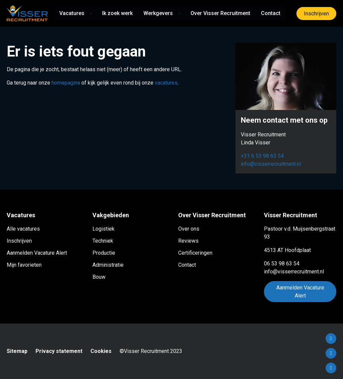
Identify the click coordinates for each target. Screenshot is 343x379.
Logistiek (103, 229)
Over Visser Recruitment (220, 13)
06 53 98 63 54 (281, 263)
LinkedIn (331, 353)
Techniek (102, 241)
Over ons (188, 229)
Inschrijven (316, 13)
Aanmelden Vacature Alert (37, 253)
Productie (103, 253)
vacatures (166, 83)
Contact (270, 13)
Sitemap (17, 351)
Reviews (188, 241)
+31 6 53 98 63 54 (262, 156)
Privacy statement (59, 351)
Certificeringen (195, 253)
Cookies (101, 351)
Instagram (331, 368)
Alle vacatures (23, 229)
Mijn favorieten (24, 265)
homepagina (66, 83)
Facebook (331, 338)
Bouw (99, 277)
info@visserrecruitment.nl (271, 164)
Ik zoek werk (117, 13)
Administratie (108, 265)
